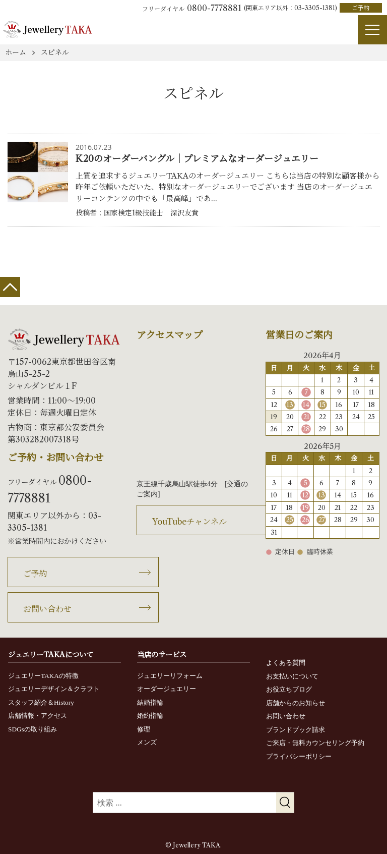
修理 (143, 729)
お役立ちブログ (289, 689)
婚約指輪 (150, 715)
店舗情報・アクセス (37, 715)
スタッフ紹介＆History (41, 702)
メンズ (147, 742)
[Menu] (372, 29)
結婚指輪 (150, 702)
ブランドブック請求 (295, 729)
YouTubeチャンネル (189, 522)
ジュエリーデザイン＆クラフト (54, 689)
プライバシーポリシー (299, 756)
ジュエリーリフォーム (170, 675)
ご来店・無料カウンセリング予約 (315, 743)
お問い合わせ (47, 609)
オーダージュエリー (166, 689)
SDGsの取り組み (32, 729)
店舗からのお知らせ (295, 703)
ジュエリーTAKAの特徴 (43, 675)
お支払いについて (292, 676)
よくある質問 (285, 662)
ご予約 (361, 8)
